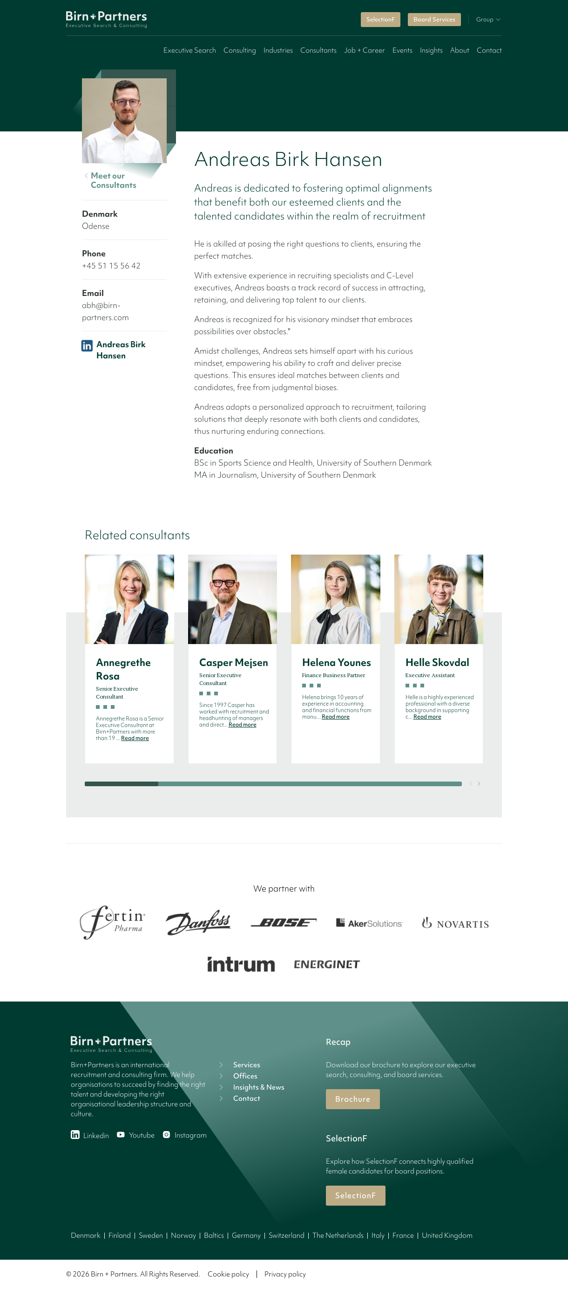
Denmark (86, 1235)
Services (238, 1065)
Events (402, 50)
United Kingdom (447, 1235)
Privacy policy (285, 1274)
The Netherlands (338, 1235)
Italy (378, 1235)
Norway (183, 1235)
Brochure (353, 1099)
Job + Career (364, 50)
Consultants (318, 50)
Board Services (434, 19)
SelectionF (380, 19)
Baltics (214, 1235)
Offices (236, 1076)
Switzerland (286, 1235)
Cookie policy (228, 1274)
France (403, 1235)
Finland (119, 1235)
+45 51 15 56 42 (111, 265)
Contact (489, 50)
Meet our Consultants (109, 180)
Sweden (151, 1235)
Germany (246, 1235)
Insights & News (250, 1087)
